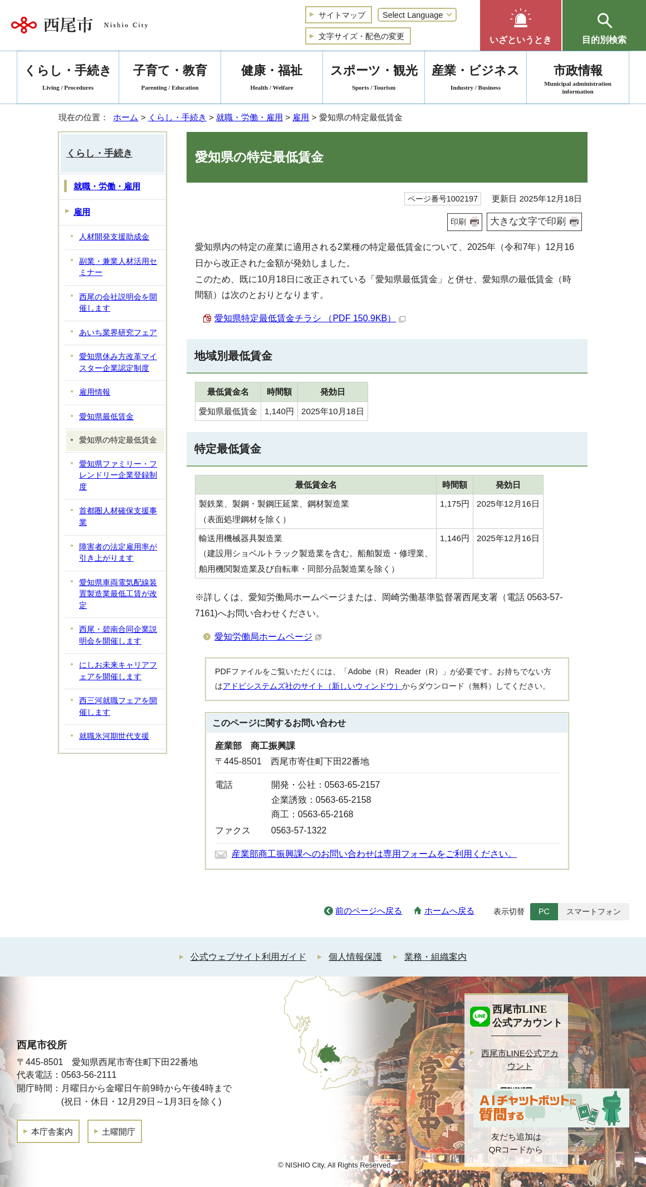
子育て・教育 (170, 79)
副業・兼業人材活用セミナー (118, 267)
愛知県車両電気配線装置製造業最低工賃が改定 (118, 594)
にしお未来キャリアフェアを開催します (118, 671)
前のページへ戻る (368, 910)
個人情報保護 (355, 957)
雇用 (300, 117)
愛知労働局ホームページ (268, 636)
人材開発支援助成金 (114, 237)
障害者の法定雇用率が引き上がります (118, 553)
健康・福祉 (272, 79)
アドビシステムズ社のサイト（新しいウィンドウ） (312, 685)
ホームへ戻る (449, 910)
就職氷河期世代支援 (114, 736)
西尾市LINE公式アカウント (520, 1059)
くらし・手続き (177, 117)
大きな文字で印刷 (528, 221)
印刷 (458, 221)
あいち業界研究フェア (118, 332)
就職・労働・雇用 (249, 117)
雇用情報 (94, 392)
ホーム (125, 117)
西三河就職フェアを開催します (118, 706)
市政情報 (577, 79)
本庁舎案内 (52, 1131)
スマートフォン (593, 911)
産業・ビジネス (475, 79)
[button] (520, 25)
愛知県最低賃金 (106, 417)
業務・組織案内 (435, 957)
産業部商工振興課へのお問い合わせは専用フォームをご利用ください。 (374, 854)
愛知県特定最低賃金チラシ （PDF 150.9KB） (309, 318)
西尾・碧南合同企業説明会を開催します (118, 635)
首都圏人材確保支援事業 (118, 517)
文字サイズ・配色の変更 (361, 36)
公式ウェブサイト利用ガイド (248, 957)
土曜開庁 (118, 1131)
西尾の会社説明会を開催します (118, 303)
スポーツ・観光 (374, 79)
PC (544, 911)
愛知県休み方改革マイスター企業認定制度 (118, 362)
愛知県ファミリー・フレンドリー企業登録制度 (118, 475)
